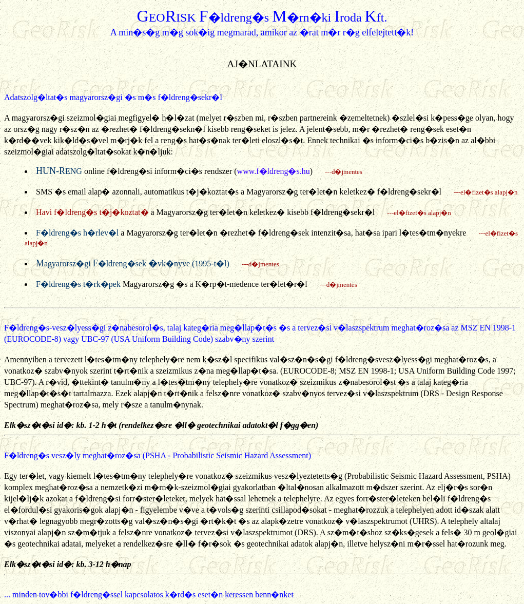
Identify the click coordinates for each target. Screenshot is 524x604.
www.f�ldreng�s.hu (273, 171)
